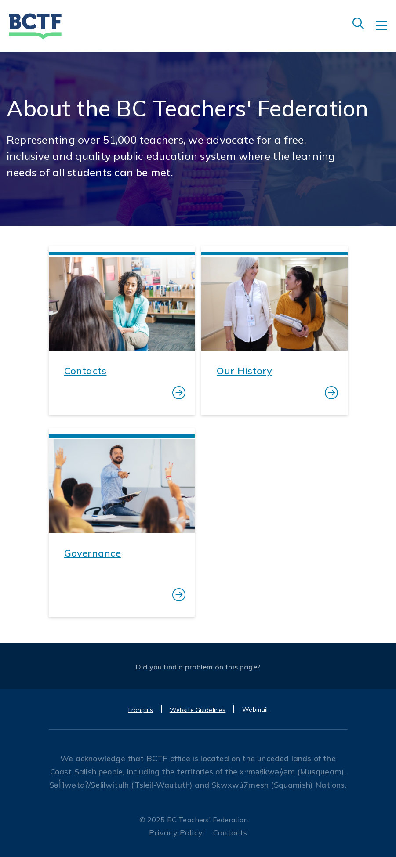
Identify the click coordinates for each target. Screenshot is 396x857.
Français (140, 710)
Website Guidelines (198, 710)
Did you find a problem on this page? (198, 666)
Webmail (255, 709)
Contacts (230, 833)
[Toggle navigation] (386, 31)
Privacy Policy (176, 833)
